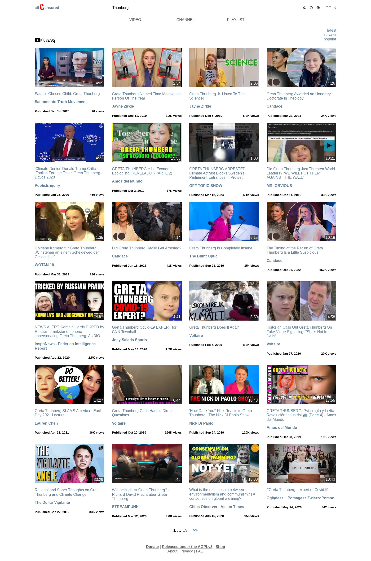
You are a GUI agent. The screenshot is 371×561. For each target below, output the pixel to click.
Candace (275, 106)
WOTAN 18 (44, 265)
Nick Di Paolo (201, 423)
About (172, 551)
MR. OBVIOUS (279, 186)
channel (185, 20)
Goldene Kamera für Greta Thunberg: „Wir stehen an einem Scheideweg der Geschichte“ (67, 252)
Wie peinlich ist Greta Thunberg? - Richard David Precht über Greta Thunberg (140, 494)
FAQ (199, 551)
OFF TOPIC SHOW (205, 186)
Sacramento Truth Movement (61, 102)
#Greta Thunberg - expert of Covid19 (297, 490)
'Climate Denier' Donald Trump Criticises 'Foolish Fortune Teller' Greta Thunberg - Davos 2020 (69, 173)
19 (185, 530)
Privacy (187, 551)
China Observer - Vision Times (216, 507)
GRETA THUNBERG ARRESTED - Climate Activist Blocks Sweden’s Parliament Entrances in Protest (218, 173)
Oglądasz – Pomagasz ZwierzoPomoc (300, 498)
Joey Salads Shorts (129, 340)
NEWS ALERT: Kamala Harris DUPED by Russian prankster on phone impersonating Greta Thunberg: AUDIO (69, 331)
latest (331, 30)
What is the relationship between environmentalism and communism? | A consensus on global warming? (222, 494)
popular (330, 39)
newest (330, 35)
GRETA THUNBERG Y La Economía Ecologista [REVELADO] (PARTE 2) (142, 171)
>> (195, 530)
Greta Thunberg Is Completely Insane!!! (222, 248)
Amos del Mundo (127, 181)
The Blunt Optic (203, 256)
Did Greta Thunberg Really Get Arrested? (146, 248)
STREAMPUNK (125, 507)
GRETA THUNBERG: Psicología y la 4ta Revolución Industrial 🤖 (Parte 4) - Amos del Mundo (301, 415)
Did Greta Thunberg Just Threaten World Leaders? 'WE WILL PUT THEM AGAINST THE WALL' (301, 173)
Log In (329, 8)
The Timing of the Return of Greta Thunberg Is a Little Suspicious (295, 250)
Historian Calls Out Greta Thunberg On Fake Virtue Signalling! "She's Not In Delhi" (299, 331)
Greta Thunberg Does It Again (214, 327)
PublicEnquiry (47, 185)
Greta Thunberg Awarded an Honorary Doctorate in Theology (299, 96)
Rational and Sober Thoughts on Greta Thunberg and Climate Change (67, 492)
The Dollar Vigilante (52, 502)
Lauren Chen (46, 423)
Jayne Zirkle (123, 106)
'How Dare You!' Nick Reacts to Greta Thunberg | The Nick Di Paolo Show (220, 413)
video (135, 20)
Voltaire (196, 336)
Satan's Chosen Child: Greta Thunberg (67, 94)
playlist (236, 20)
